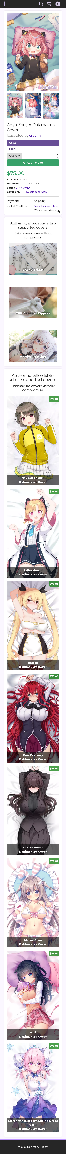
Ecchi (12, 148)
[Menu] (8, 4)
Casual (13, 143)
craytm (35, 135)
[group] (33, 440)
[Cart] (49, 4)
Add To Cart (33, 162)
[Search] (41, 4)
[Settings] (58, 4)
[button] (57, 154)
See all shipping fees (46, 206)
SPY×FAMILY (23, 187)
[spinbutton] (40, 156)
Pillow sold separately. (35, 191)
